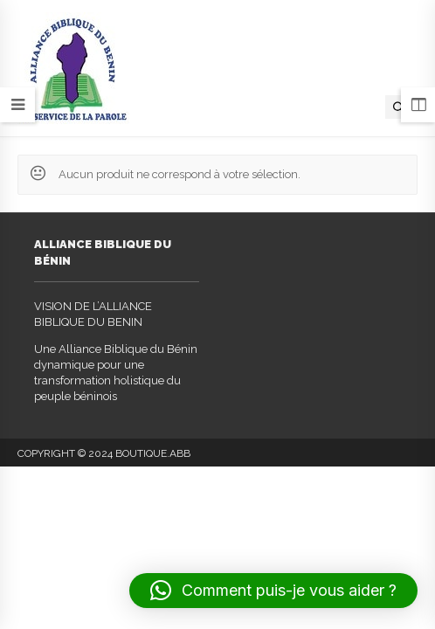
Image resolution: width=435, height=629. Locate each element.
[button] (273, 590)
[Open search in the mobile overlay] (399, 107)
